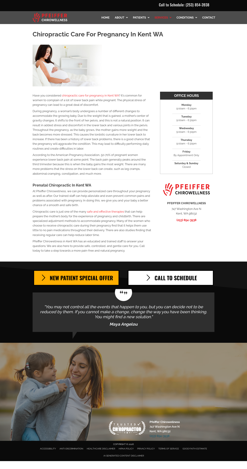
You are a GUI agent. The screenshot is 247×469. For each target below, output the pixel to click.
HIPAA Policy (126, 448)
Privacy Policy (146, 448)
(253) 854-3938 (197, 4)
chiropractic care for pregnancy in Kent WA (90, 95)
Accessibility (48, 448)
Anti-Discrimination (71, 448)
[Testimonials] (123, 312)
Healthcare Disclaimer (101, 448)
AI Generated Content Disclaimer (123, 455)
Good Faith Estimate (195, 448)
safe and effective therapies (105, 211)
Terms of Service (168, 448)
